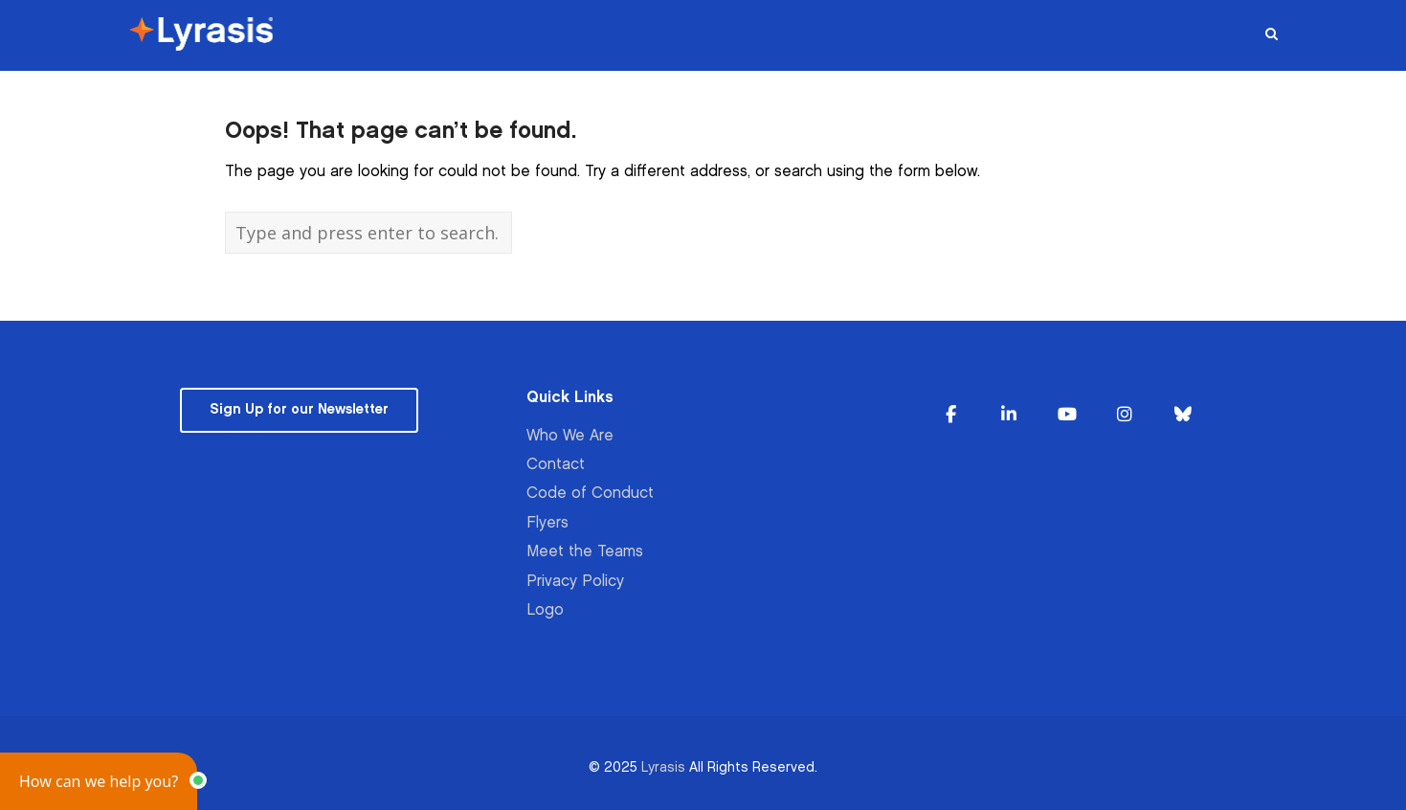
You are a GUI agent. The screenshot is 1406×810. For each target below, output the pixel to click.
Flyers (547, 523)
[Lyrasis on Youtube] (1067, 415)
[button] (98, 781)
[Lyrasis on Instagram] (1124, 415)
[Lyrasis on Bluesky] (1183, 415)
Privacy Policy (575, 581)
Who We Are (570, 436)
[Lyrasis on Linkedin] (1009, 415)
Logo (545, 610)
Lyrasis (663, 767)
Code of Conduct (590, 493)
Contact (555, 465)
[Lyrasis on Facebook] (950, 415)
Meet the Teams (584, 552)
